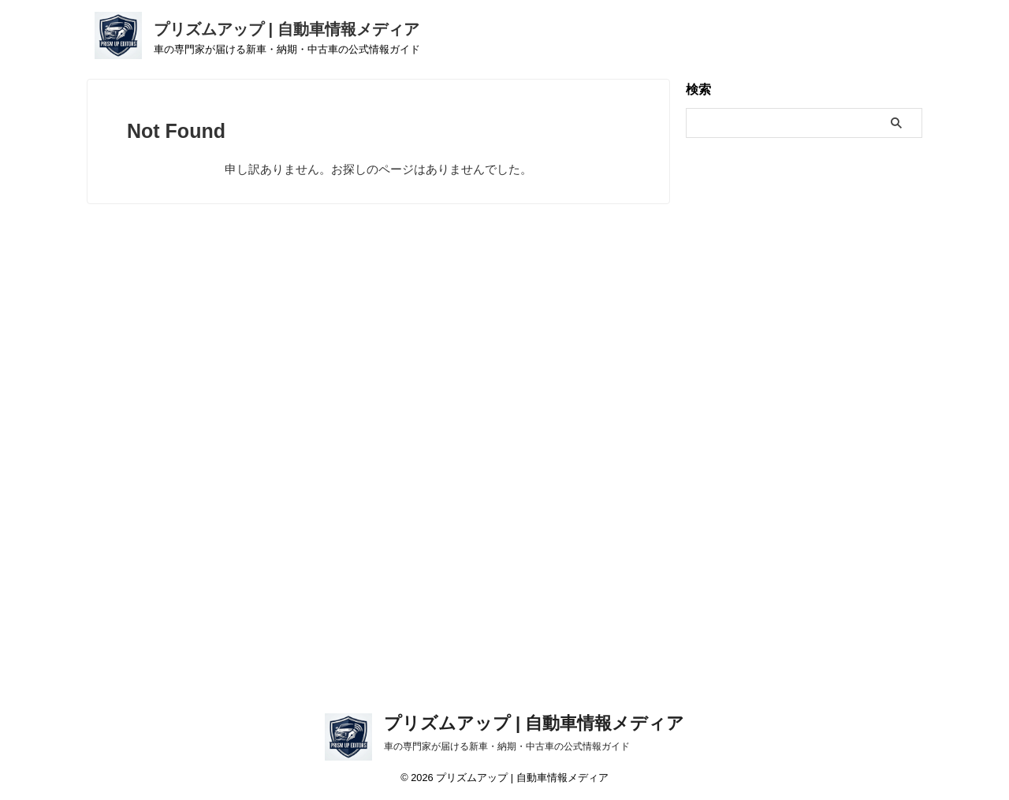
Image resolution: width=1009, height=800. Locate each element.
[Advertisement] (504, 458)
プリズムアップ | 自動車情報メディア (286, 29)
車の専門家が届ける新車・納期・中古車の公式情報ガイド (507, 746)
